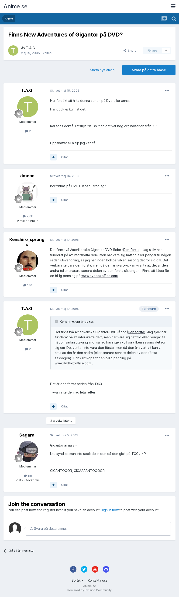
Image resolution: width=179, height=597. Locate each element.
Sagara (26, 435)
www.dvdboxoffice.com (99, 276)
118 (28, 475)
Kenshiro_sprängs (27, 242)
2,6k (28, 216)
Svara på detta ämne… (49, 528)
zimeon (26, 175)
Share (130, 50)
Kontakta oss (97, 580)
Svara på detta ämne (149, 70)
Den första (131, 250)
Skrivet (64, 90)
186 (27, 285)
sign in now (110, 510)
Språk (77, 580)
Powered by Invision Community (89, 590)
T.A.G (30, 48)
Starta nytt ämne (102, 70)
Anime (47, 53)
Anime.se (15, 6)
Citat (64, 157)
